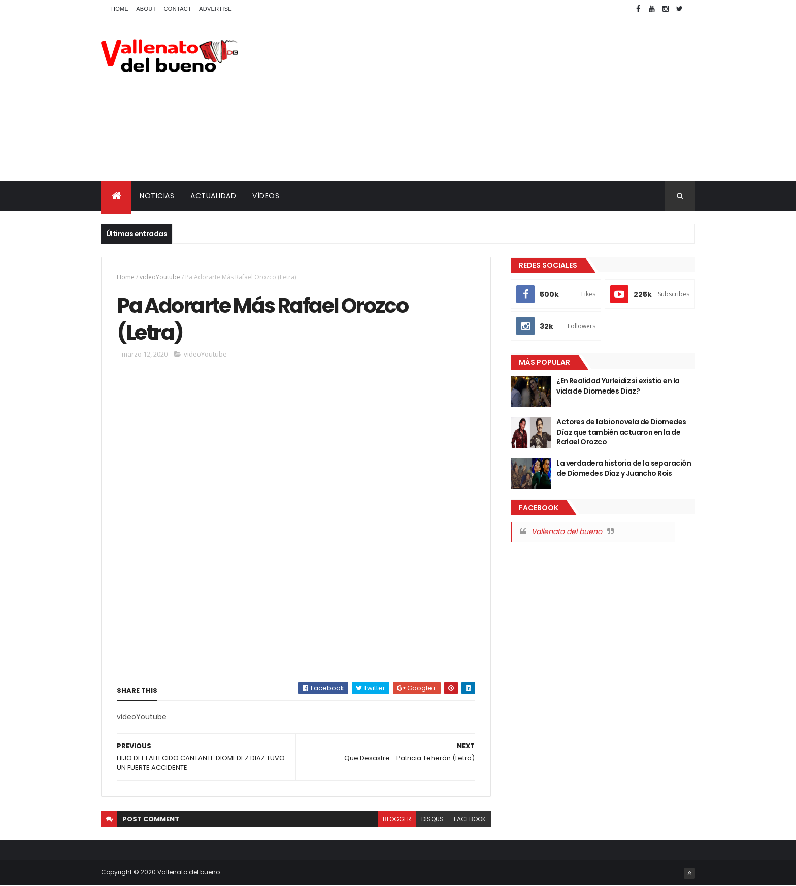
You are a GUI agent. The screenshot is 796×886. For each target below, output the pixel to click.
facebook (470, 818)
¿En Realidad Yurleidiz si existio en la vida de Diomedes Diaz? (617, 386)
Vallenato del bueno (567, 531)
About (146, 9)
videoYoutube (160, 277)
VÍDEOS (265, 196)
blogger (397, 818)
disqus (432, 818)
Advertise (215, 9)
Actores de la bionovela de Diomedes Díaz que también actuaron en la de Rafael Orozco (621, 432)
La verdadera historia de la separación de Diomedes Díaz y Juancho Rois (623, 468)
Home (119, 9)
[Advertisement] (510, 99)
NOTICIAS (157, 196)
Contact (177, 9)
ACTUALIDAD (213, 196)
